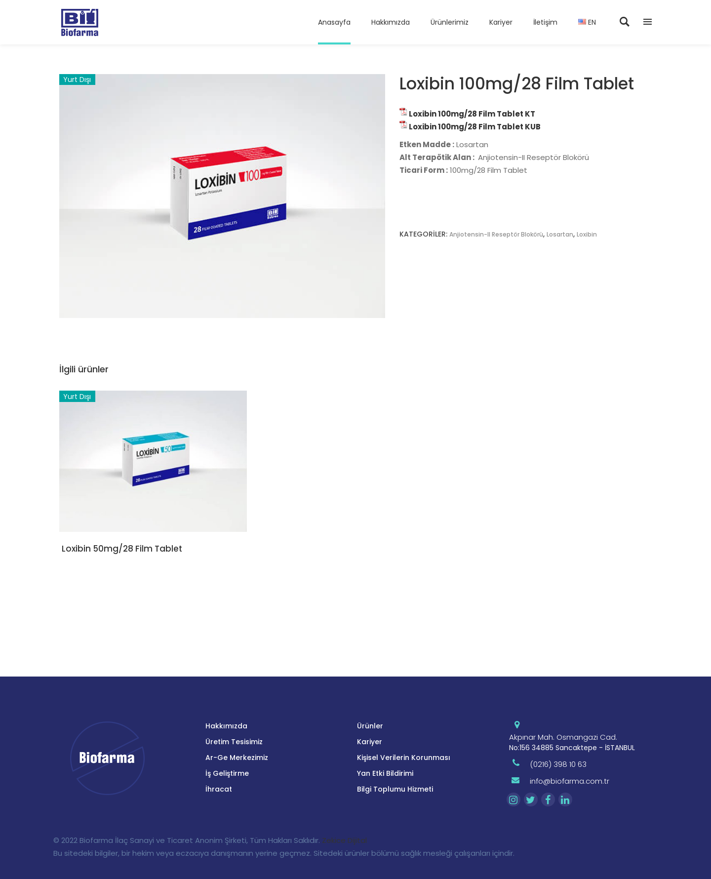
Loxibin (587, 234)
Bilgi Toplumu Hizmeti (395, 789)
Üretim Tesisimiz (234, 742)
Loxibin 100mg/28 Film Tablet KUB (475, 126)
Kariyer (369, 742)
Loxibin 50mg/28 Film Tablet (122, 549)
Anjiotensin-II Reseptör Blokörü (496, 234)
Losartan (560, 234)
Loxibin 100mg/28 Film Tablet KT (472, 114)
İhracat (218, 789)
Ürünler (370, 726)
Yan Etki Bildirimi (385, 773)
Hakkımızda (226, 726)
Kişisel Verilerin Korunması (403, 757)
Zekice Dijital (344, 840)
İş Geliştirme (227, 773)
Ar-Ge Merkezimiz (236, 757)
